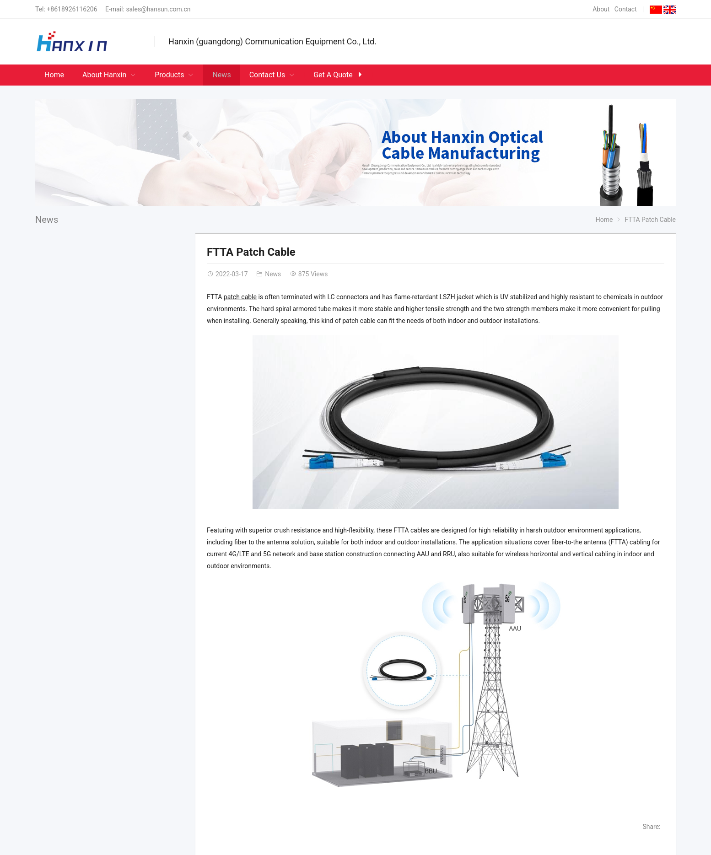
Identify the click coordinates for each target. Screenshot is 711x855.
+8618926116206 (72, 9)
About (600, 9)
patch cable (240, 297)
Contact (625, 9)
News (46, 219)
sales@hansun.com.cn (158, 9)
